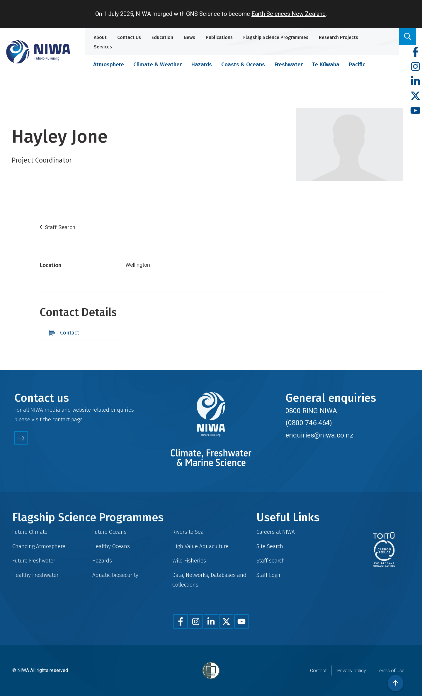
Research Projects (338, 37)
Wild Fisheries (189, 560)
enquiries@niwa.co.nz (319, 435)
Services (103, 47)
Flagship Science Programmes (275, 37)
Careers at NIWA (275, 531)
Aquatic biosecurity (115, 575)
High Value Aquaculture (200, 546)
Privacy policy (351, 670)
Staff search (270, 560)
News (189, 37)
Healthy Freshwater (35, 575)
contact (61, 419)
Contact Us (129, 37)
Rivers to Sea (188, 531)
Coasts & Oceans (243, 64)
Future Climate (29, 531)
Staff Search (60, 227)
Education (162, 37)
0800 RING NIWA (311, 411)
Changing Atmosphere (38, 546)
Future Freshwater (33, 560)
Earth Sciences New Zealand (288, 13)
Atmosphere (108, 64)
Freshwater (288, 64)
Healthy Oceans (111, 546)
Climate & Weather (157, 64)
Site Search (269, 546)
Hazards (201, 64)
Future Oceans (109, 531)
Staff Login (269, 575)
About (100, 37)
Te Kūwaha (325, 64)
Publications (219, 37)
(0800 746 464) (308, 423)
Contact (69, 333)
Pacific (357, 64)
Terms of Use (390, 670)
